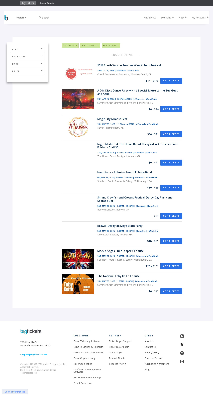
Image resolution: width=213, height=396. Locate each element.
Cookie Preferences (15, 391)
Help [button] (180, 17)
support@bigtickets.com (33, 354)
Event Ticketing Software (87, 341)
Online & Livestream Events (88, 352)
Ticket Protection (83, 383)
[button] (24, 17)
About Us (149, 341)
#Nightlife (153, 231)
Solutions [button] (164, 17)
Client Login (115, 352)
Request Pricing (117, 363)
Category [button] (27, 56)
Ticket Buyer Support (120, 341)
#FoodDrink (133, 70)
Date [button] (27, 64)
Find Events (147, 17)
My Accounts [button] (197, 17)
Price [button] (27, 71)
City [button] (27, 49)
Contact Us (150, 346)
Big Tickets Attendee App (87, 377)
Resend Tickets (47, 3)
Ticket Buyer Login (119, 346)
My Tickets (28, 2)
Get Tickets (171, 80)
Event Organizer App (85, 358)
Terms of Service (153, 358)
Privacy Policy (151, 352)
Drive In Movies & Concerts (88, 346)
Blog (146, 369)
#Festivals (121, 70)
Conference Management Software (87, 370)
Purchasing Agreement (156, 363)
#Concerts (139, 99)
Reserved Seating (83, 363)
